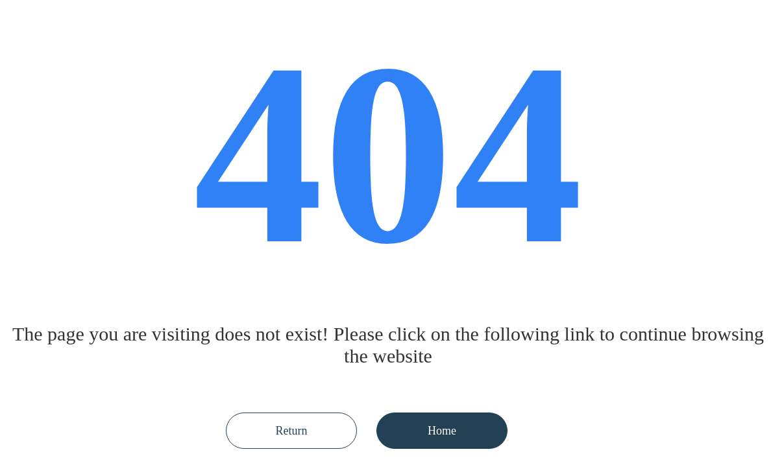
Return (292, 430)
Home (442, 430)
